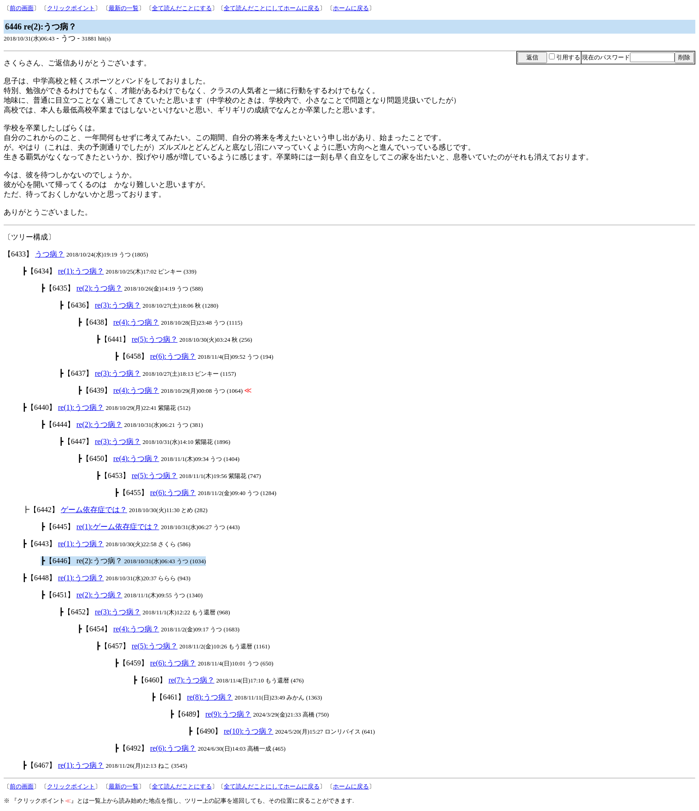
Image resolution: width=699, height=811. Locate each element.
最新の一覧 (124, 8)
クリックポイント (71, 8)
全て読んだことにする (182, 8)
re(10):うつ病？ (249, 731)
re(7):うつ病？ (192, 680)
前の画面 (22, 8)
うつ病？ (49, 254)
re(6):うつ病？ (173, 356)
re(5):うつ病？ (155, 339)
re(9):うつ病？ (228, 714)
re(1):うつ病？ (81, 271)
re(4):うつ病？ (136, 322)
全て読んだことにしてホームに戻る (272, 8)
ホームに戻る (351, 8)
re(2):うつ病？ (99, 288)
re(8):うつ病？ (210, 697)
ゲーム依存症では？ (94, 509)
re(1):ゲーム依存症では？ (117, 527)
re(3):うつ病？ (118, 305)
